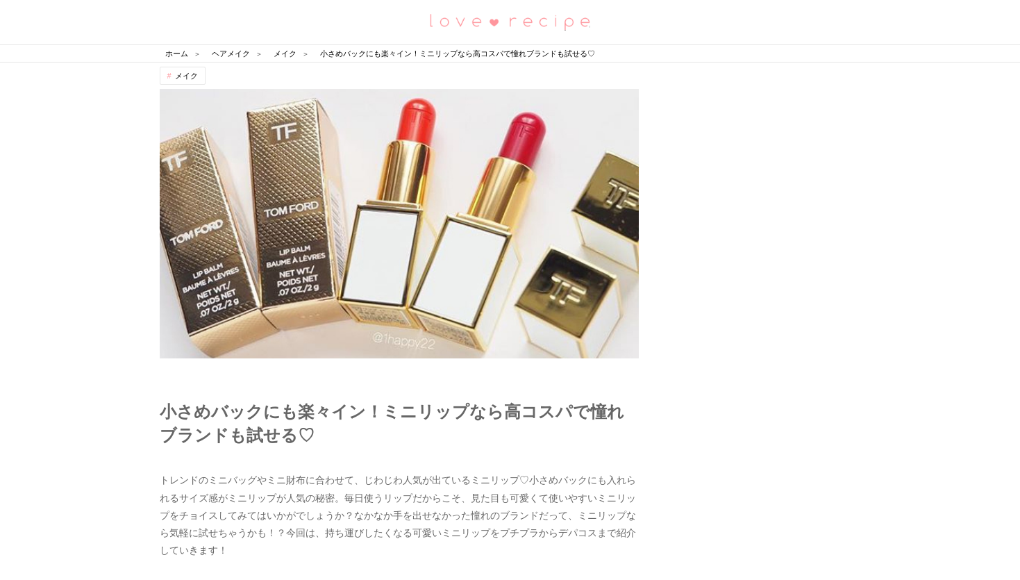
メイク (186, 76)
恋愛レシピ (510, 21)
